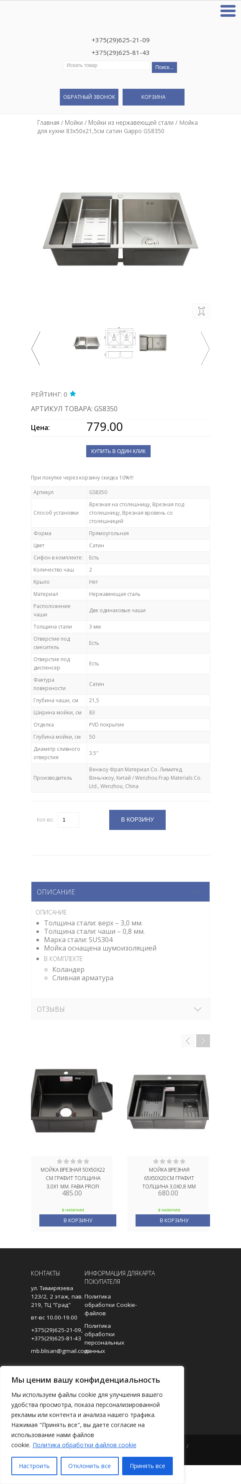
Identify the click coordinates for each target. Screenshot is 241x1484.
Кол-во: (45, 819)
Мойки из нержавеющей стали (131, 122)
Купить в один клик (118, 451)
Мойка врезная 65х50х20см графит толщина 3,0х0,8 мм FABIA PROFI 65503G (169, 1177)
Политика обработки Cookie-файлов (111, 1305)
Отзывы (51, 1009)
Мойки (74, 122)
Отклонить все (89, 1466)
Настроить (34, 1466)
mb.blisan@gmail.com (60, 1351)
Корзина (153, 96)
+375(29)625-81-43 (121, 52)
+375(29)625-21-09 (121, 40)
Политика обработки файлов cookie (84, 1445)
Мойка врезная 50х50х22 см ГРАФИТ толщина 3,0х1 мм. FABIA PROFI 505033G (73, 1177)
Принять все (147, 1466)
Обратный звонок (89, 96)
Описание (56, 892)
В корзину (78, 1220)
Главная (48, 122)
